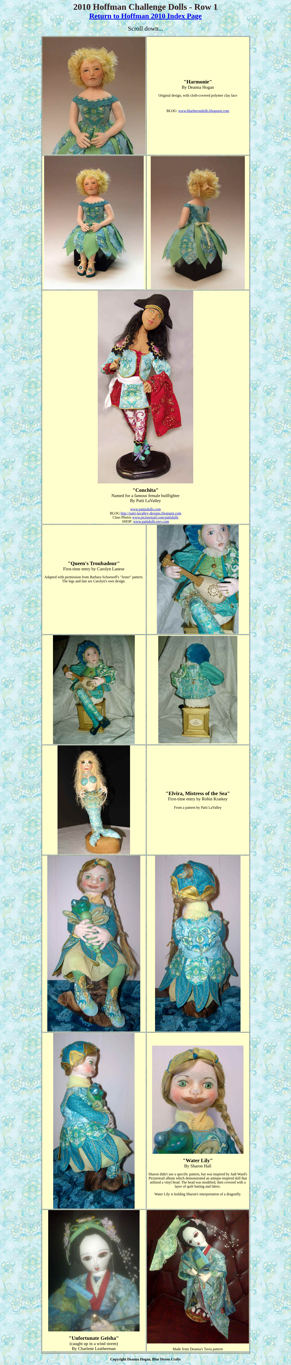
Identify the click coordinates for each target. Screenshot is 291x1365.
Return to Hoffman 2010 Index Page (145, 16)
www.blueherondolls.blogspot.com (203, 111)
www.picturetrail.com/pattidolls (155, 517)
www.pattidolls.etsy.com (151, 521)
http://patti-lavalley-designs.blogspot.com (150, 513)
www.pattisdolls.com (145, 509)
